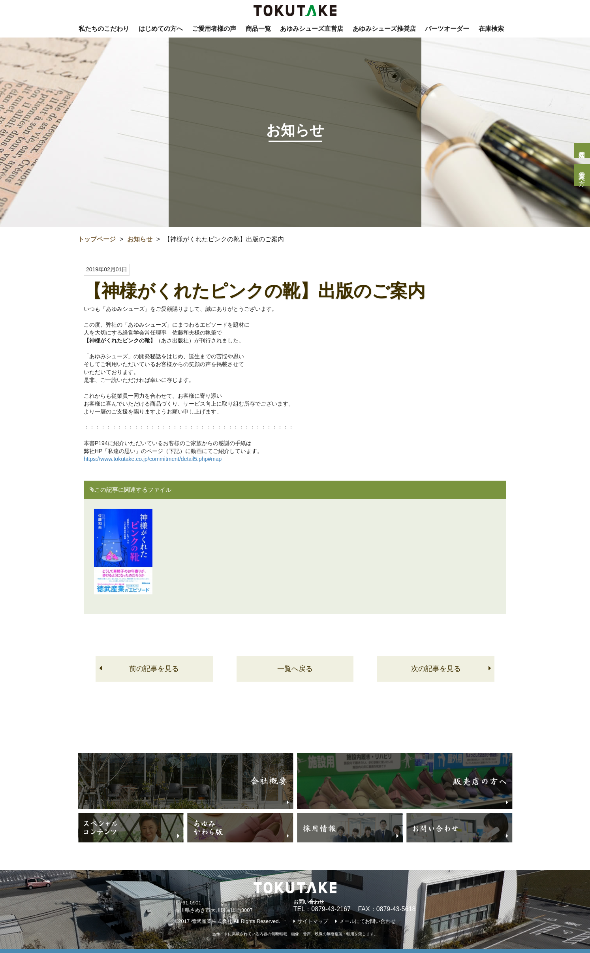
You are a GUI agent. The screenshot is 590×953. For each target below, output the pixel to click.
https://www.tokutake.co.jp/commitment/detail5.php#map (153, 459)
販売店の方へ (582, 175)
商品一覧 (258, 28)
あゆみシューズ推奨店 (384, 28)
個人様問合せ (582, 150)
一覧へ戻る (295, 669)
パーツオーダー (447, 28)
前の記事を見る (154, 669)
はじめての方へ (161, 28)
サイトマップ (312, 921)
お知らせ (139, 239)
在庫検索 (491, 28)
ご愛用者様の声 (214, 28)
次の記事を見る (436, 669)
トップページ (97, 239)
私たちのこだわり (104, 28)
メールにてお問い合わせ (367, 921)
